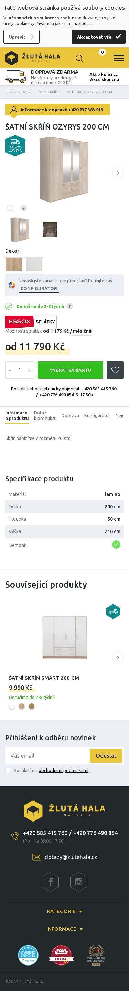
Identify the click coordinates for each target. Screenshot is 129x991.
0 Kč (96, 58)
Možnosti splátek (23, 331)
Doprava (70, 415)
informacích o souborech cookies (41, 18)
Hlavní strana (18, 92)
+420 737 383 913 (85, 109)
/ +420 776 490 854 (55, 394)
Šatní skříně (49, 92)
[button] (118, 172)
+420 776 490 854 (95, 833)
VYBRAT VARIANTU (70, 370)
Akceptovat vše (94, 36)
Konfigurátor (97, 415)
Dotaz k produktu (45, 415)
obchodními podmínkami (63, 770)
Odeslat (106, 756)
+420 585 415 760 (99, 388)
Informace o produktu (17, 415)
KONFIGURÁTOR (39, 288)
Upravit (17, 36)
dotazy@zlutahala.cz (71, 857)
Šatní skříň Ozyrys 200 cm (89, 92)
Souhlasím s (51, 770)
